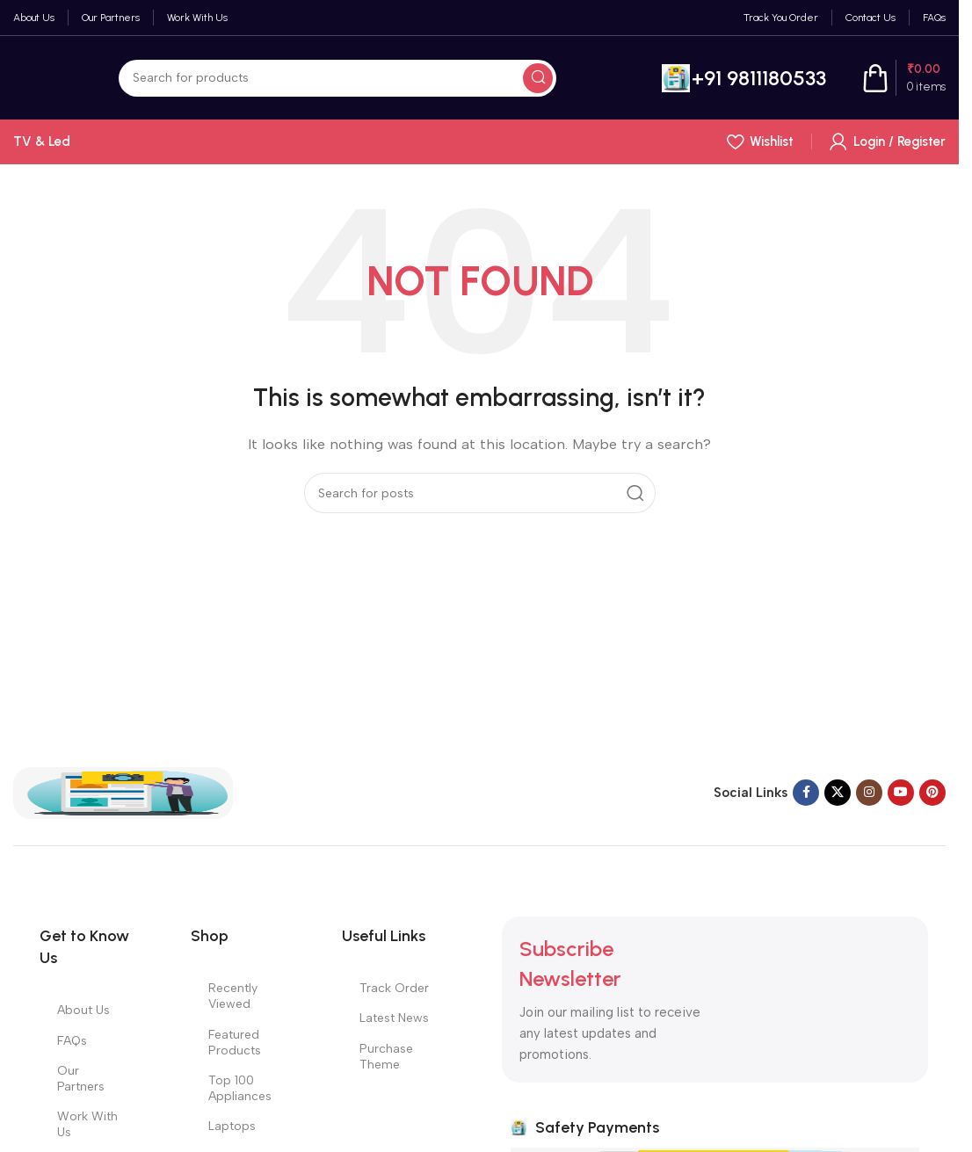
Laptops (232, 1126)
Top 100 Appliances (240, 1088)
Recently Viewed (233, 996)
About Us (83, 1010)
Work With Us (87, 1124)
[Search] (337, 78)
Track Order (394, 988)
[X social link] (837, 792)
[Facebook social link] (806, 792)
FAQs (72, 1040)
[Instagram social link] (869, 792)
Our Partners (81, 1078)
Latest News (394, 1018)
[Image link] (123, 792)
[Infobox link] (744, 78)
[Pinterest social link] (932, 792)
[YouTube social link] (901, 792)
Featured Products (234, 1042)
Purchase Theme (386, 1056)
